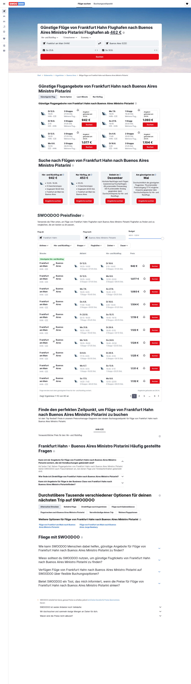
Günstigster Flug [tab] (48, 97)
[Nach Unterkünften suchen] (4, 16)
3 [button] (144, 396)
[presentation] (124, 33)
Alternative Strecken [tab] (50, 565)
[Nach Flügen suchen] (4, 11)
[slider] (162, 238)
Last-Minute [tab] (82, 97)
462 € (116, 32)
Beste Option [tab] (66, 97)
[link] (53, 201)
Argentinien (60, 75)
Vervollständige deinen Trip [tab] (102, 571)
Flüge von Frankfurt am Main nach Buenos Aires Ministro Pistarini (57, 584)
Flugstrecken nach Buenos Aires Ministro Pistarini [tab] (63, 571)
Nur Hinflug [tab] (98, 97)
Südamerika (48, 75)
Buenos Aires (71, 75)
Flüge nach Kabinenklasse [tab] (123, 565)
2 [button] (139, 396)
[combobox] (50, 37)
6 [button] (154, 396)
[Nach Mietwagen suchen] (4, 21)
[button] (4, 3)
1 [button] (134, 396)
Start (39, 75)
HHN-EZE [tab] (100, 429)
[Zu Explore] (4, 31)
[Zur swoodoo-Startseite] (17, 3)
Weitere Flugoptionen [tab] (128, 571)
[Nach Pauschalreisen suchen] (4, 26)
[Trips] (4, 38)
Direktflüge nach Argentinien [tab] (94, 565)
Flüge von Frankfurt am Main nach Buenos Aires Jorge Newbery (98, 584)
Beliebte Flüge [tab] (70, 565)
